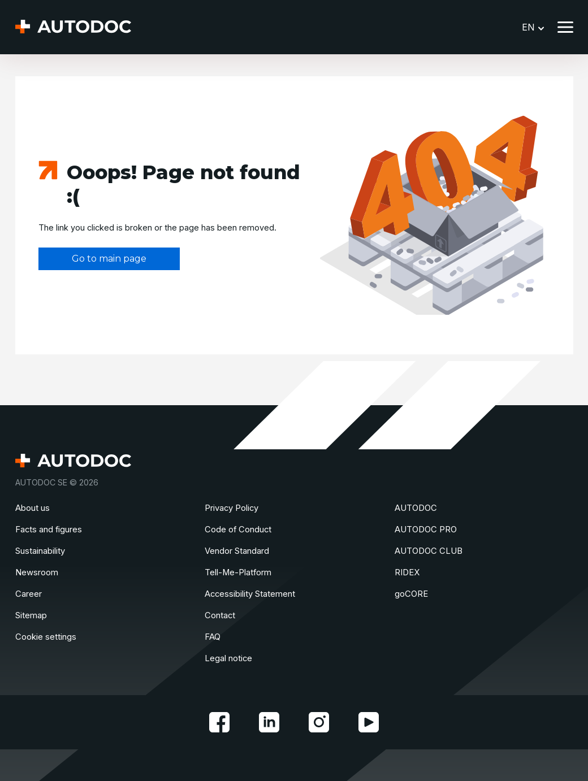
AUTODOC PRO (426, 529)
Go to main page (109, 258)
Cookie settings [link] (45, 637)
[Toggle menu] (565, 27)
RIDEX (407, 572)
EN (533, 27)
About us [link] (32, 508)
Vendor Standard (237, 551)
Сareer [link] (28, 594)
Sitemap (31, 615)
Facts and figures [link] (48, 529)
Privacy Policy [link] (231, 508)
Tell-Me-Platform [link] (238, 572)
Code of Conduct (238, 529)
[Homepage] (73, 27)
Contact (220, 615)
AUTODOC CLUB (428, 551)
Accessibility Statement (250, 594)
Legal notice (228, 658)
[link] (219, 722)
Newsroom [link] (36, 572)
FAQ (212, 637)
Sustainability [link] (40, 551)
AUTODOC (416, 508)
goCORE (411, 594)
